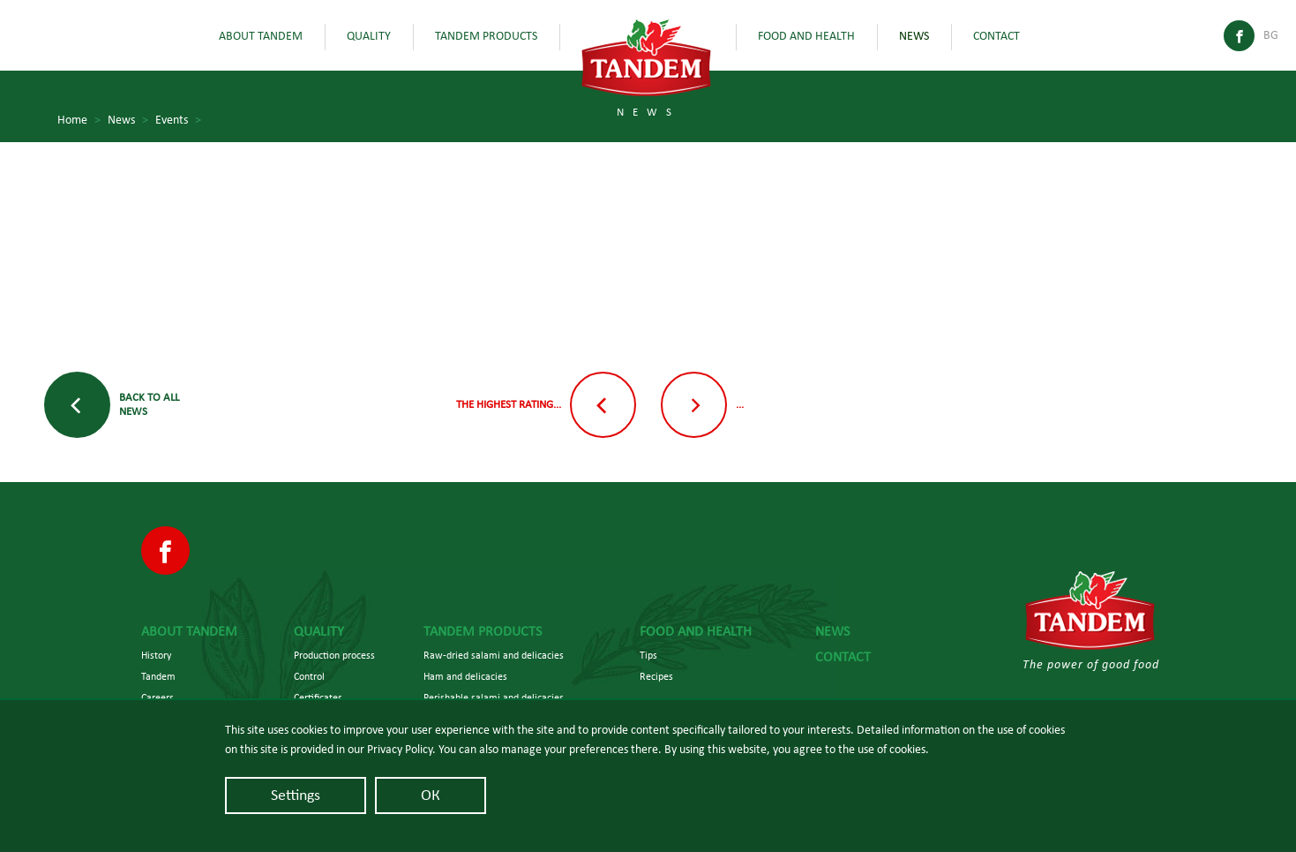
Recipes (656, 676)
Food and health (806, 36)
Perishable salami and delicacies (493, 697)
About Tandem (261, 36)
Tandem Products (486, 36)
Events (178, 120)
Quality (369, 36)
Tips (648, 655)
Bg (1270, 35)
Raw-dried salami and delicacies (493, 655)
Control (309, 676)
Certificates (318, 697)
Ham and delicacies (465, 676)
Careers (157, 697)
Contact (996, 36)
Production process (334, 655)
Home (79, 120)
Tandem (158, 676)
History (156, 655)
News (914, 36)
